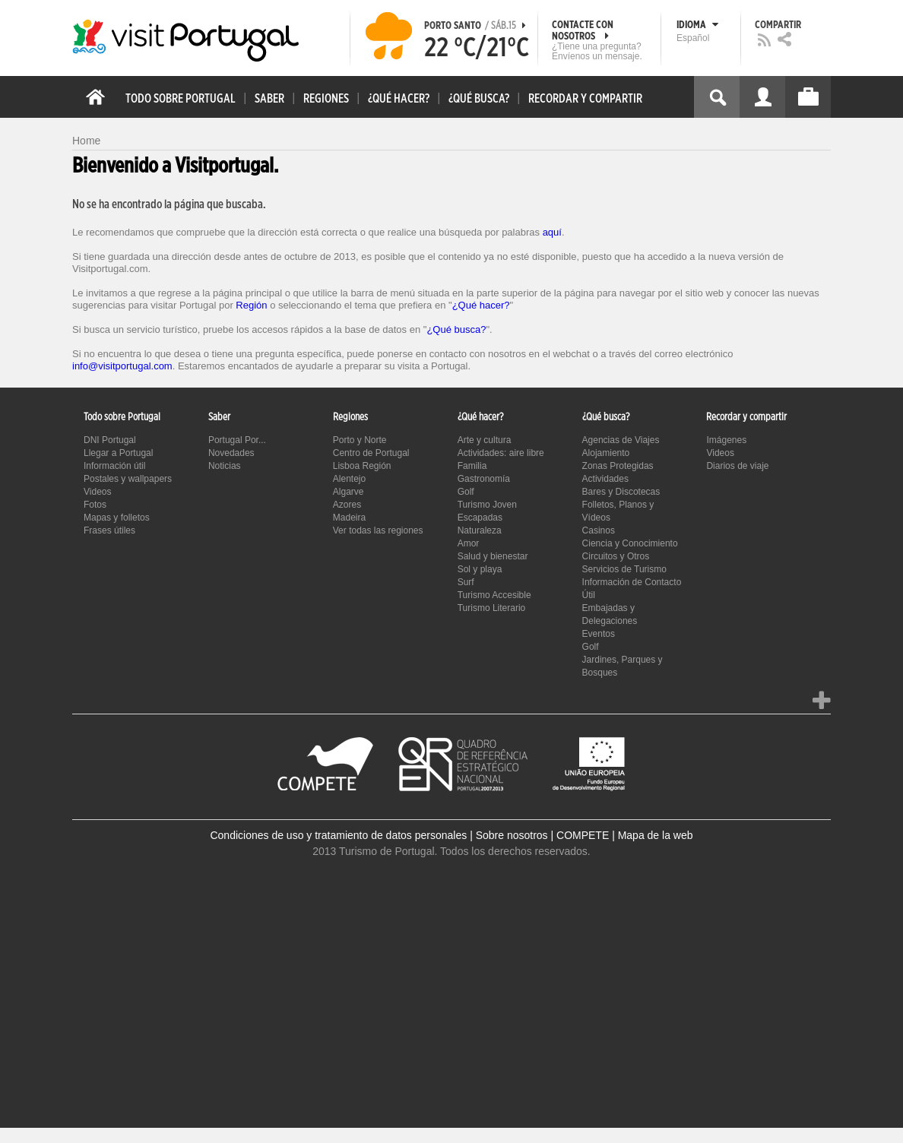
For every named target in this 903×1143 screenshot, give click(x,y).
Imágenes (726, 440)
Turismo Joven (487, 504)
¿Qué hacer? (481, 305)
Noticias (224, 466)
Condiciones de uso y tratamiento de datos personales (338, 835)
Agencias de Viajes (621, 440)
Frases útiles (109, 530)
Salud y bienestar (493, 556)
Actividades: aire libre (501, 453)
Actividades (605, 478)
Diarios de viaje (737, 466)
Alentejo (349, 478)
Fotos (95, 504)
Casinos (598, 530)
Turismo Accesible (494, 595)
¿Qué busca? (456, 329)
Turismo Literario (492, 608)
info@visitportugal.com (122, 366)
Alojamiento (606, 453)
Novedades (231, 453)
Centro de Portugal (371, 453)
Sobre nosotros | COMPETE (543, 835)
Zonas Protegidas (618, 466)
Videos (97, 491)
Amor (469, 543)
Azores (347, 504)
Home (86, 141)
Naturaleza (480, 530)
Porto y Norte (360, 440)
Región (251, 305)
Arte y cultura (485, 440)
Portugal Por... (237, 440)
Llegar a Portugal (118, 453)
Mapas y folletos (117, 517)
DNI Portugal (110, 440)
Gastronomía (484, 478)
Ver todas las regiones (378, 530)
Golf (466, 491)
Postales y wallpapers (128, 478)
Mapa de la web (655, 835)
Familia (472, 466)
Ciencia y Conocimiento (630, 543)
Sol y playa (480, 569)
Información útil (114, 466)
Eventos (598, 633)
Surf (466, 582)
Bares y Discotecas (621, 491)
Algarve (348, 491)
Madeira (349, 517)
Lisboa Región (362, 466)
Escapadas (480, 517)
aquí (552, 232)
